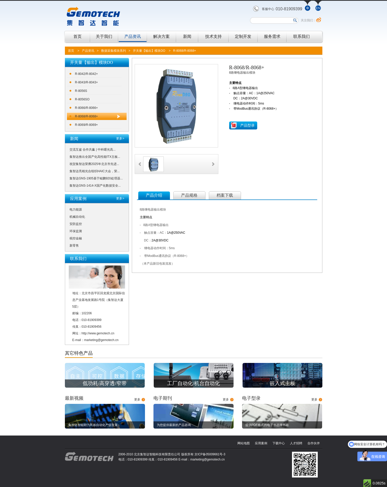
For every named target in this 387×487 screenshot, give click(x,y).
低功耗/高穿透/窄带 (105, 383)
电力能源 (76, 209)
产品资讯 (132, 36)
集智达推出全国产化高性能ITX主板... (95, 157)
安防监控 (76, 224)
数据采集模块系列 (113, 51)
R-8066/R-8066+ (86, 108)
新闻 (187, 36)
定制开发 (243, 36)
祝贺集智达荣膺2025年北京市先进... (94, 164)
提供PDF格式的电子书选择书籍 (267, 425)
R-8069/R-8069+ (86, 125)
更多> (120, 138)
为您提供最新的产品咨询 (174, 425)
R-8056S (81, 91)
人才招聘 (296, 443)
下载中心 (278, 443)
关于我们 (104, 36)
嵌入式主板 (282, 383)
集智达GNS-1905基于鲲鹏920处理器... (96, 178)
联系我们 (301, 36)
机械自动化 (77, 217)
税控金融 (76, 238)
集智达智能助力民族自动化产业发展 (93, 425)
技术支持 (213, 36)
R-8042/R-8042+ (86, 74)
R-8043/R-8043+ (86, 82)
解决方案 (161, 36)
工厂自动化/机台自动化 (193, 383)
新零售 (74, 245)
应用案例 (261, 443)
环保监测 (76, 231)
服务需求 (272, 36)
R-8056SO (82, 99)
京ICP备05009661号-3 (209, 454)
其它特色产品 (79, 353)
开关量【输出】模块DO (149, 51)
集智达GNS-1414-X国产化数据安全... (95, 185)
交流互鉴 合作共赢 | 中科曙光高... (93, 149)
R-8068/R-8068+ (184, 51)
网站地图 (243, 443)
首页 (77, 36)
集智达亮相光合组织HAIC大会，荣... (95, 171)
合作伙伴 (313, 443)
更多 (137, 399)
